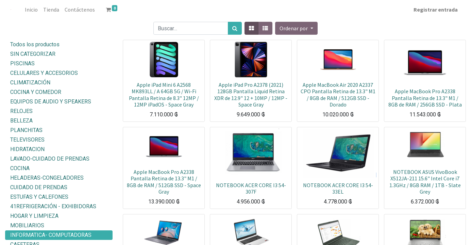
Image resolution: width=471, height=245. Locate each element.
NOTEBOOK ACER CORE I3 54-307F (251, 188)
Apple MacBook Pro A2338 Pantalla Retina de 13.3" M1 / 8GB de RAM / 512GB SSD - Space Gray (164, 181)
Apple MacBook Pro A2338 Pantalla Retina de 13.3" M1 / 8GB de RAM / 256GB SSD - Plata (425, 98)
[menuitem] (31, 9)
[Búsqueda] (235, 28)
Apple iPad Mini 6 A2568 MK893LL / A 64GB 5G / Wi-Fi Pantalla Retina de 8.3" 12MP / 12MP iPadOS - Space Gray (164, 94)
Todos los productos (35, 44)
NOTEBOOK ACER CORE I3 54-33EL (338, 188)
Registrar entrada (436, 9)
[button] (296, 28)
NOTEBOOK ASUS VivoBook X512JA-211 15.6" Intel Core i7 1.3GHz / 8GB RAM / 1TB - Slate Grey (425, 181)
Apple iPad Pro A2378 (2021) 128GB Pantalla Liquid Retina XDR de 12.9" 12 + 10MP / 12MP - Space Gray (250, 94)
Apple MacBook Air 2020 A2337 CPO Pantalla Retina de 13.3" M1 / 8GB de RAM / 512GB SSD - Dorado (338, 94)
